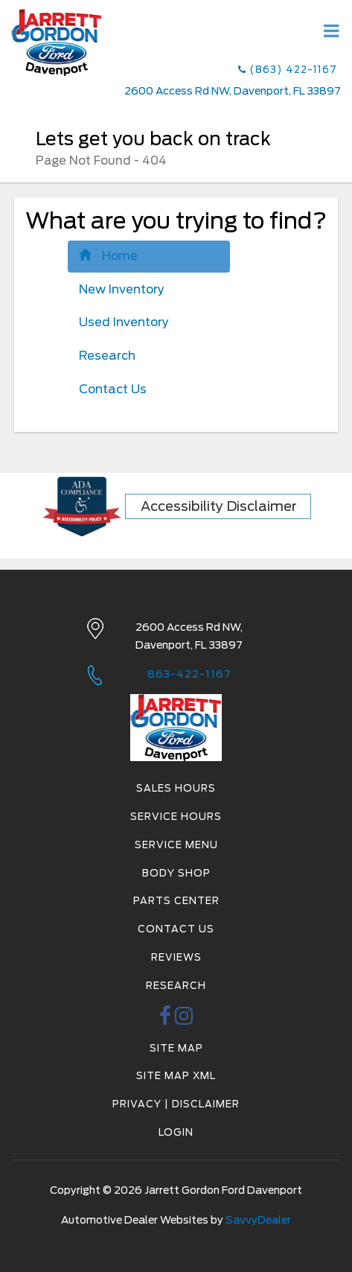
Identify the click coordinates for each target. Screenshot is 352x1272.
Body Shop (176, 873)
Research (107, 356)
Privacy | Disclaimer (176, 1104)
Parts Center (176, 900)
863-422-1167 (189, 674)
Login (176, 1132)
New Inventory (121, 289)
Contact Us (113, 389)
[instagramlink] (184, 1019)
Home (108, 256)
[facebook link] (165, 1019)
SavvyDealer (258, 1220)
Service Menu (176, 844)
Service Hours (176, 816)
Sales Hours (176, 788)
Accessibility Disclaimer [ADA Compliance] (219, 506)
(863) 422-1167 (287, 69)
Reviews (176, 957)
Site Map (176, 1048)
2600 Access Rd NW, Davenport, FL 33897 (232, 91)
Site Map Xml (176, 1075)
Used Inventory (124, 322)
